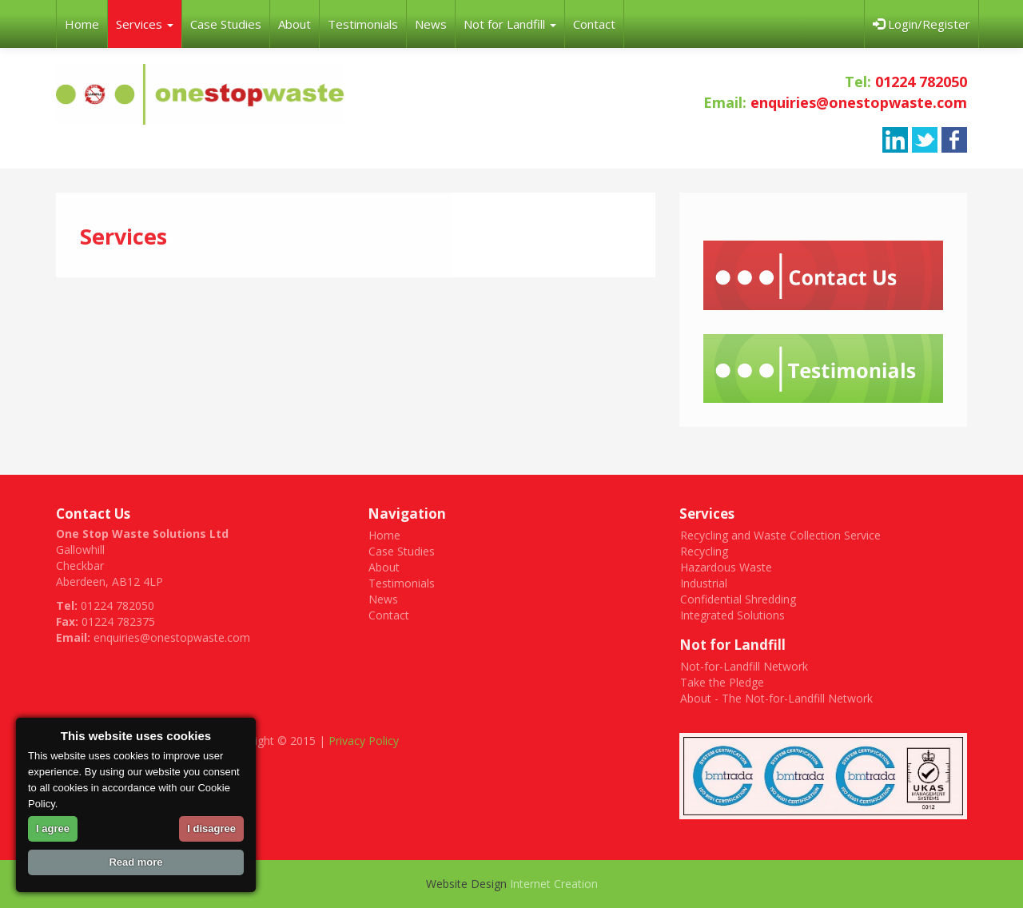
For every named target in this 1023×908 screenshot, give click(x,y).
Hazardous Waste (726, 567)
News (431, 24)
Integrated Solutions (732, 615)
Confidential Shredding (738, 599)
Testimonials (363, 24)
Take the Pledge (722, 682)
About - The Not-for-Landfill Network (776, 698)
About (294, 24)
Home (82, 24)
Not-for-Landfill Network (744, 666)
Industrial (703, 583)
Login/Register (921, 24)
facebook (954, 140)
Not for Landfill (510, 24)
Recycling (704, 551)
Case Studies (225, 24)
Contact (594, 24)
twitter (924, 140)
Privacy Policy (363, 740)
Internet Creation (554, 883)
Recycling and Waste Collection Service (780, 535)
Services (144, 24)
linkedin (895, 140)
